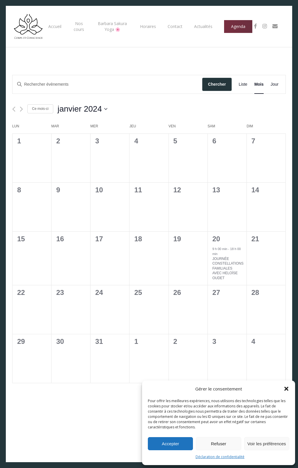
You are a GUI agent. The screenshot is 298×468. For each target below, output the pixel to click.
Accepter (170, 443)
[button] (286, 389)
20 (216, 239)
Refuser (218, 443)
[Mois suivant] (21, 109)
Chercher (217, 84)
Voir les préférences (266, 443)
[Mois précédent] (13, 109)
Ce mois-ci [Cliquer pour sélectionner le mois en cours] (40, 109)
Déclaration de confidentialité (220, 456)
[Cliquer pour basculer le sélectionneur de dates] (83, 109)
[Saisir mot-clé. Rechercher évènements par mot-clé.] (107, 84)
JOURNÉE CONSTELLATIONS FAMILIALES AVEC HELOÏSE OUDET (228, 268)
